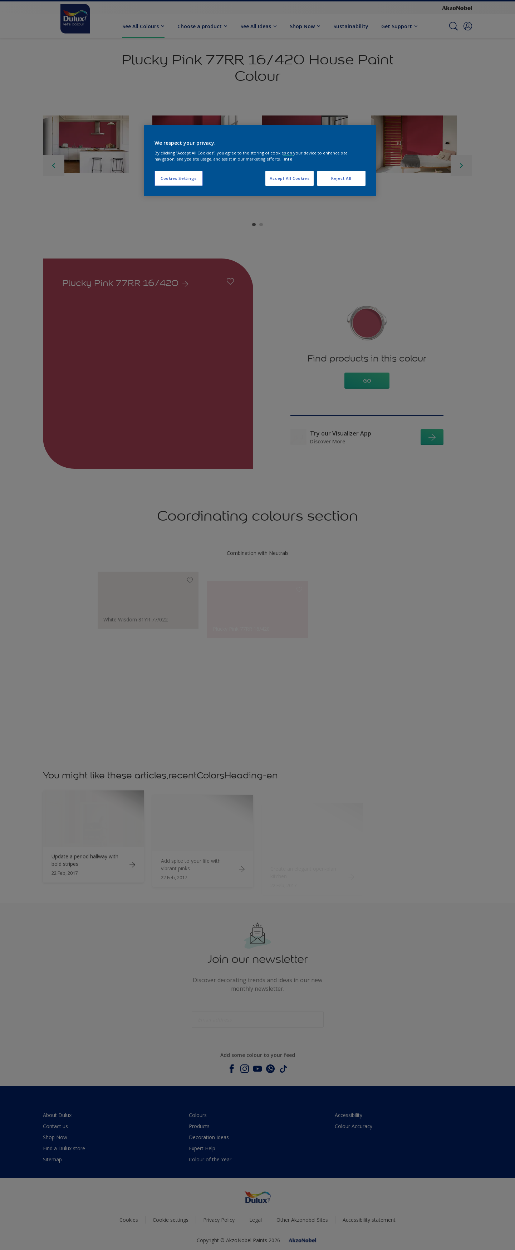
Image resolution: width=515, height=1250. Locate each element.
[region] (260, 161)
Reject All (341, 178)
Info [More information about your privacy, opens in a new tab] (288, 159)
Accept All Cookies (289, 178)
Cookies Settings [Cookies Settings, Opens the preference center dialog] (179, 178)
